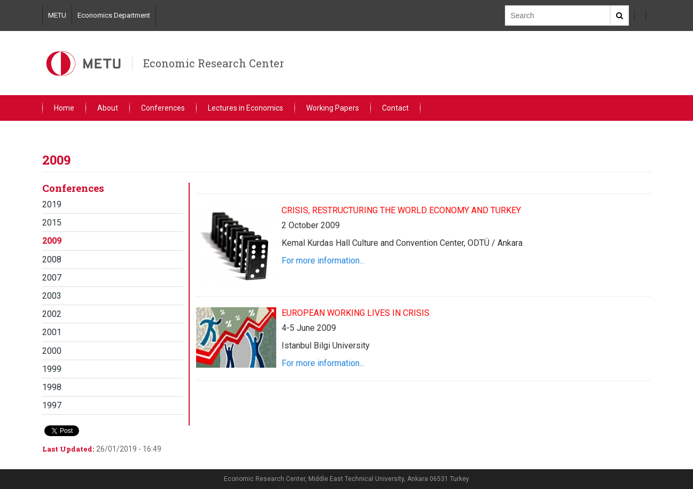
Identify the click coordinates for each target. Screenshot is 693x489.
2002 (51, 314)
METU (57, 15)
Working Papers (332, 108)
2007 (51, 278)
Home (64, 108)
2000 (51, 351)
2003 (51, 296)
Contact (395, 108)
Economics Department (113, 15)
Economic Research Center (213, 63)
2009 (51, 241)
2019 (51, 204)
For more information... (323, 260)
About (107, 108)
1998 (51, 387)
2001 (51, 332)
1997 (51, 405)
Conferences (163, 108)
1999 (51, 369)
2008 (51, 259)
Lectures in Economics (245, 108)
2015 (51, 223)
